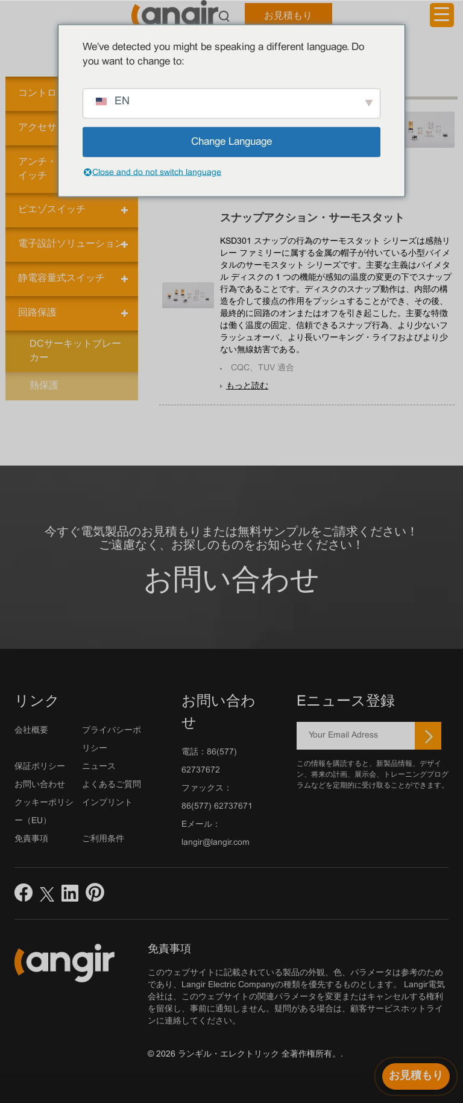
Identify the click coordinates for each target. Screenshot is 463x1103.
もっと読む (247, 386)
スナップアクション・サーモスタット (312, 218)
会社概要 (31, 731)
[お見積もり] (416, 1076)
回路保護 (37, 312)
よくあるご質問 (111, 785)
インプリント (107, 803)
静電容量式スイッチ (61, 278)
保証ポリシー (39, 767)
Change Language (231, 142)
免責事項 (31, 839)
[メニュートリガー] (442, 15)
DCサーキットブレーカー (75, 351)
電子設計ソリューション (71, 243)
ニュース (99, 767)
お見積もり (288, 16)
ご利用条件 (103, 839)
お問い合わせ (231, 581)
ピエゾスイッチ (52, 209)
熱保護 (44, 385)
